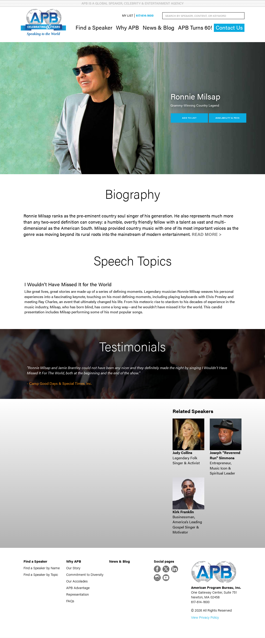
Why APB (127, 27)
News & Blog (158, 27)
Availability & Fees (227, 117)
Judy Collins (182, 452)
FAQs (70, 600)
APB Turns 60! (195, 27)
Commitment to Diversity (84, 574)
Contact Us (229, 27)
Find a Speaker (94, 27)
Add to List (189, 117)
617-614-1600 (145, 16)
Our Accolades (77, 581)
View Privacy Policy (205, 617)
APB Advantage (78, 587)
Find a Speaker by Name (42, 567)
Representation (77, 594)
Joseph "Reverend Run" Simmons (225, 455)
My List (127, 16)
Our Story (73, 567)
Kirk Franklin (183, 511)
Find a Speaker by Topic (41, 574)
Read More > (207, 234)
